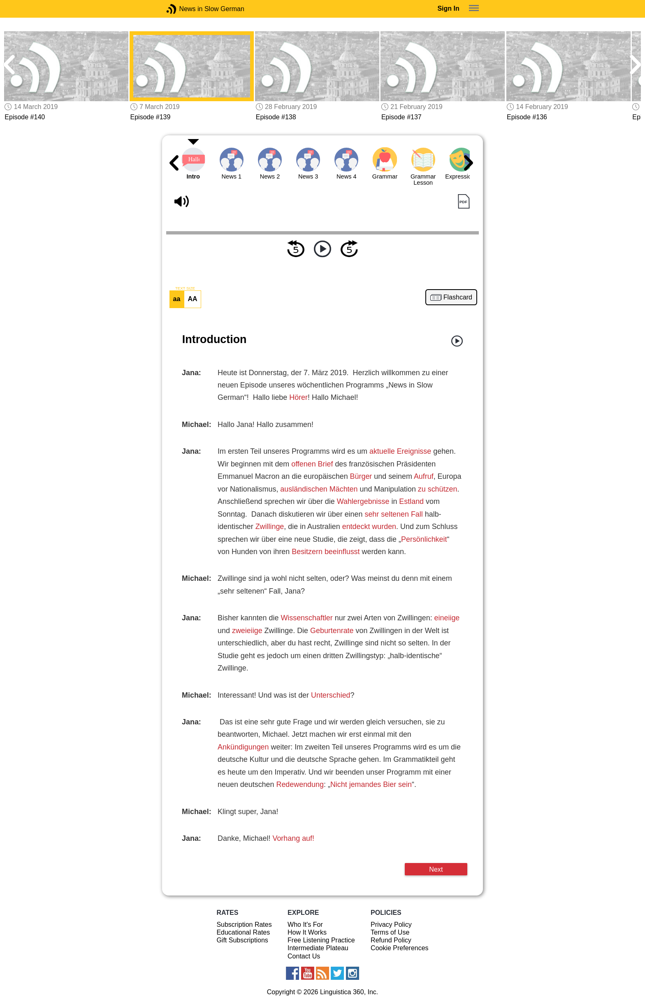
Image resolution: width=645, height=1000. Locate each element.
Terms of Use (390, 932)
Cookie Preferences (400, 947)
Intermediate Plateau (318, 947)
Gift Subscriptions (242, 940)
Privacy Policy (391, 924)
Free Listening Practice (321, 940)
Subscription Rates (243, 924)
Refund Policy (391, 940)
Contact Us (304, 956)
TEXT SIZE (185, 288)
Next (436, 869)
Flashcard (457, 297)
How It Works (307, 932)
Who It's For (305, 924)
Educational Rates (243, 932)
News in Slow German (183, 8)
